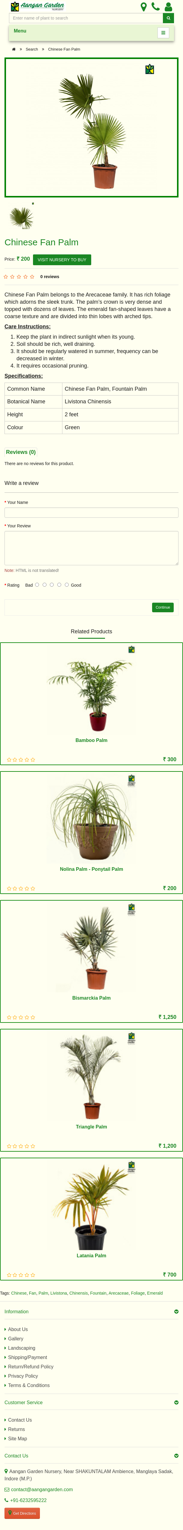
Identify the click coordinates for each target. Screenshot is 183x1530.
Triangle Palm (91, 1126)
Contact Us (20, 1420)
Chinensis (78, 1293)
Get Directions (22, 1513)
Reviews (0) (21, 452)
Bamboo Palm (92, 740)
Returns (16, 1429)
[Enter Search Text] (86, 18)
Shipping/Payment (27, 1357)
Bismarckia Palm (91, 998)
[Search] (168, 18)
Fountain (98, 1293)
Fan (32, 1293)
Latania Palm (91, 1255)
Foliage (138, 1293)
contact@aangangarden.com (42, 1489)
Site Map (17, 1438)
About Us (18, 1329)
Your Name (17, 502)
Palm (43, 1293)
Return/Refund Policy (30, 1366)
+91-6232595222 (28, 1500)
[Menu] (163, 32)
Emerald (155, 1293)
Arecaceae (119, 1293)
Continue (163, 607)
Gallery (15, 1338)
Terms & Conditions (29, 1385)
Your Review (19, 525)
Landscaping (21, 1348)
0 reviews (49, 276)
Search (32, 49)
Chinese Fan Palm (64, 49)
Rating (13, 585)
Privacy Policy (23, 1376)
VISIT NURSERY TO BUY (62, 259)
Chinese (18, 1293)
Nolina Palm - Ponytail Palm (91, 869)
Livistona (58, 1293)
